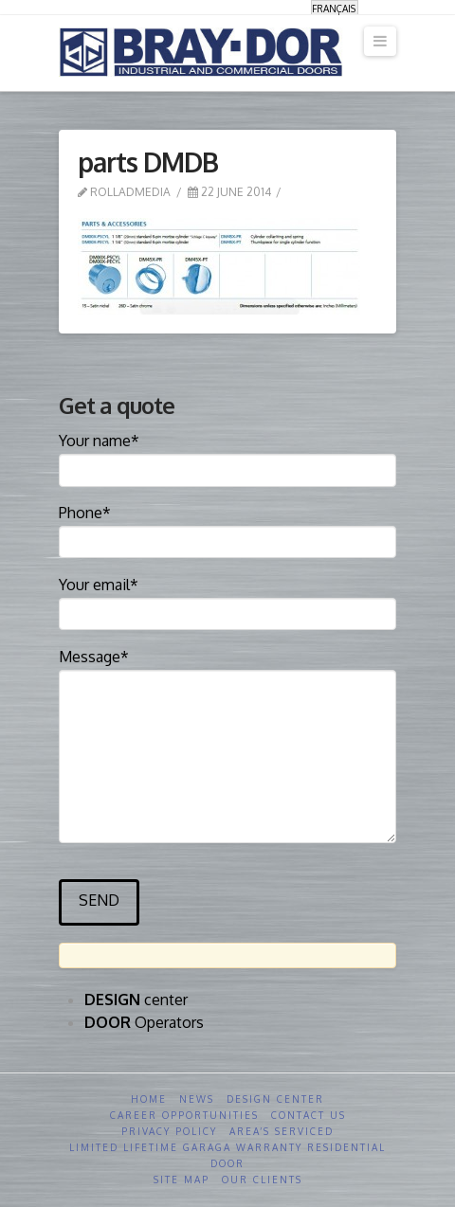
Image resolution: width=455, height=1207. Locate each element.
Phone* (227, 528)
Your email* (227, 600)
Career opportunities (184, 1115)
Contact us (308, 1115)
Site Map (181, 1179)
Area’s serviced (281, 1131)
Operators (144, 1022)
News (196, 1099)
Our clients (262, 1179)
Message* (227, 669)
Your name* (227, 456)
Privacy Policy (169, 1131)
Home (149, 1099)
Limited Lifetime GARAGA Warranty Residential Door (227, 1155)
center (136, 999)
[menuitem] (334, 8)
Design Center (275, 1099)
